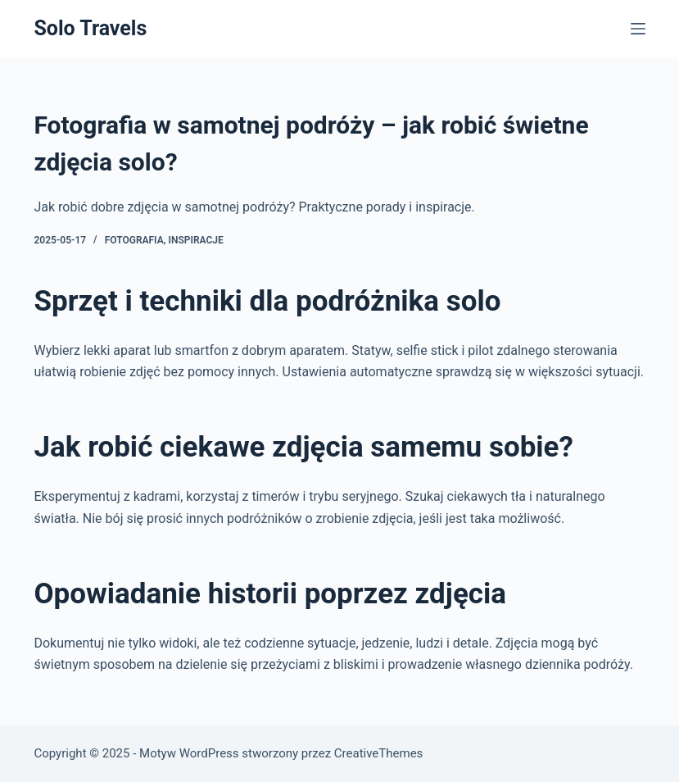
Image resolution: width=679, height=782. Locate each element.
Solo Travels (90, 28)
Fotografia (134, 240)
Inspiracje (196, 240)
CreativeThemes (378, 753)
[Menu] (638, 28)
